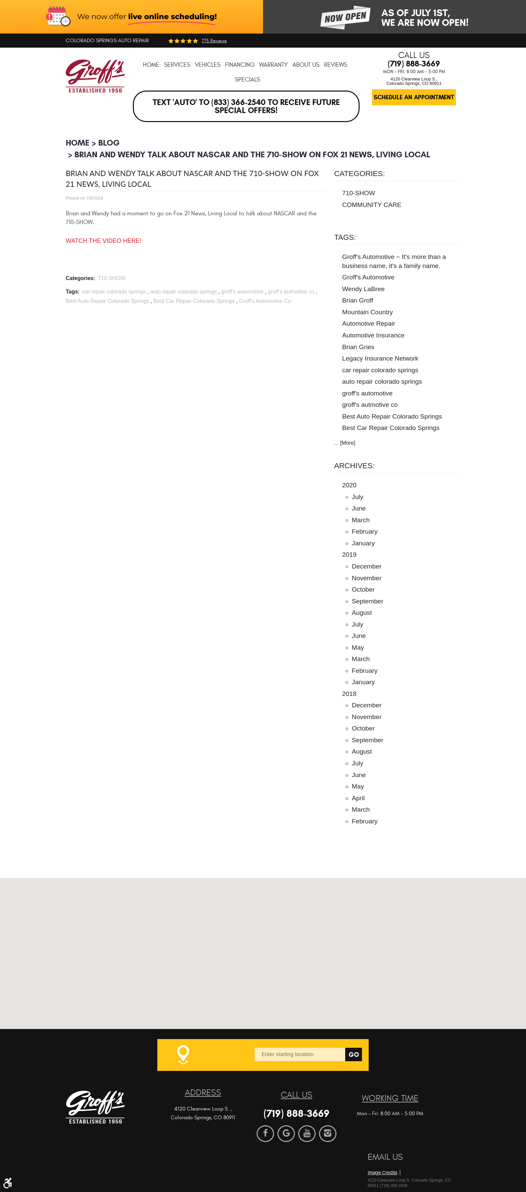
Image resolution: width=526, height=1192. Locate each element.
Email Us (385, 1157)
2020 (349, 485)
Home (151, 64)
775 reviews (214, 41)
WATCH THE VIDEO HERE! (104, 240)
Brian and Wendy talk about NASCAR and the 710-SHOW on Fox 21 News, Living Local (252, 154)
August (362, 612)
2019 (349, 554)
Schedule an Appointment (414, 97)
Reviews (335, 64)
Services (177, 64)
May (358, 647)
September (367, 601)
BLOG (109, 143)
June (359, 508)
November (367, 578)
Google (286, 1133)
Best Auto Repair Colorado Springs (107, 301)
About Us (306, 64)
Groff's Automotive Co (265, 301)
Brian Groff (357, 300)
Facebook (265, 1133)
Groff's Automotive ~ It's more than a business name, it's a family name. (394, 261)
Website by (406, 1161)
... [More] (344, 443)
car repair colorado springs (114, 291)
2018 (349, 693)
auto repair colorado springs (183, 291)
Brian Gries (358, 346)
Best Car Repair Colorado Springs (193, 301)
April (358, 798)
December (367, 566)
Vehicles (207, 64)
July (357, 496)
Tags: (345, 237)
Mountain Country (367, 312)
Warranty (273, 64)
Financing (240, 64)
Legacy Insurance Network (380, 358)
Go (354, 1054)
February (365, 531)
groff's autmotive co (291, 291)
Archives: (354, 466)
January (363, 543)
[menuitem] (151, 65)
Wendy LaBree (363, 288)
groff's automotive (242, 291)
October (363, 589)
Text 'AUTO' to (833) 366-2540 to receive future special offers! (246, 106)
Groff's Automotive (368, 277)
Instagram (327, 1133)
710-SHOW (111, 278)
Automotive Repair (368, 323)
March (361, 520)
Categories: (359, 173)
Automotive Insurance (373, 335)
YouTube (307, 1133)
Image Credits (382, 1172)
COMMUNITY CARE (372, 204)
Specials (247, 79)
